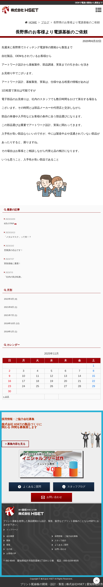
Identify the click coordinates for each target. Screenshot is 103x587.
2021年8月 (10, 307)
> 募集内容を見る (15, 444)
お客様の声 (11, 553)
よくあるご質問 (29, 487)
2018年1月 (10, 331)
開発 (8, 540)
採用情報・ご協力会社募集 (66, 536)
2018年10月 (11, 323)
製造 (8, 545)
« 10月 (6, 397)
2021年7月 (10, 315)
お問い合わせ (51, 497)
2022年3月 (10, 299)
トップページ (12, 530)
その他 (9, 549)
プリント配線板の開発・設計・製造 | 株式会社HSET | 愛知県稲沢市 (61, 584)
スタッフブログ (73, 487)
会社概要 (10, 536)
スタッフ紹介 (60, 540)
